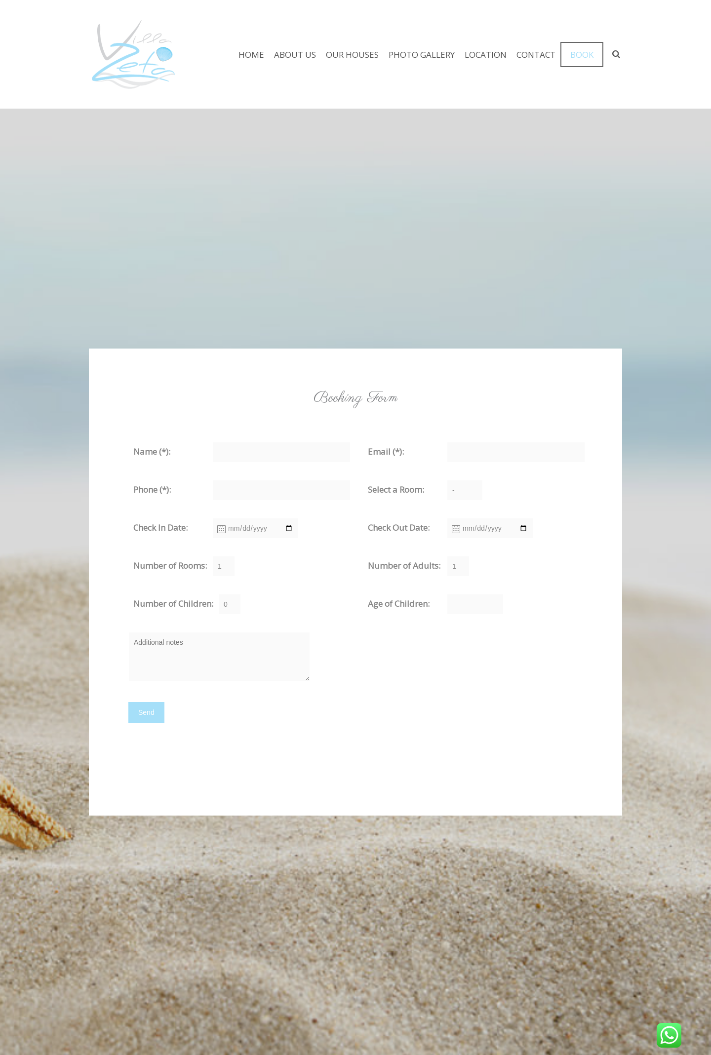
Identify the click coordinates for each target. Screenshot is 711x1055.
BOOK (581, 54)
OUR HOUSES (352, 54)
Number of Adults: (404, 565)
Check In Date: (160, 527)
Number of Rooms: (170, 565)
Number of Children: (173, 603)
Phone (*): (152, 489)
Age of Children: (399, 603)
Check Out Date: (399, 527)
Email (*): (386, 451)
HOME (251, 54)
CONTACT (535, 54)
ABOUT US (295, 54)
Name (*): (151, 451)
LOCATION (486, 54)
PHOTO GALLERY (422, 54)
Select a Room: (396, 489)
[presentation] (184, 757)
